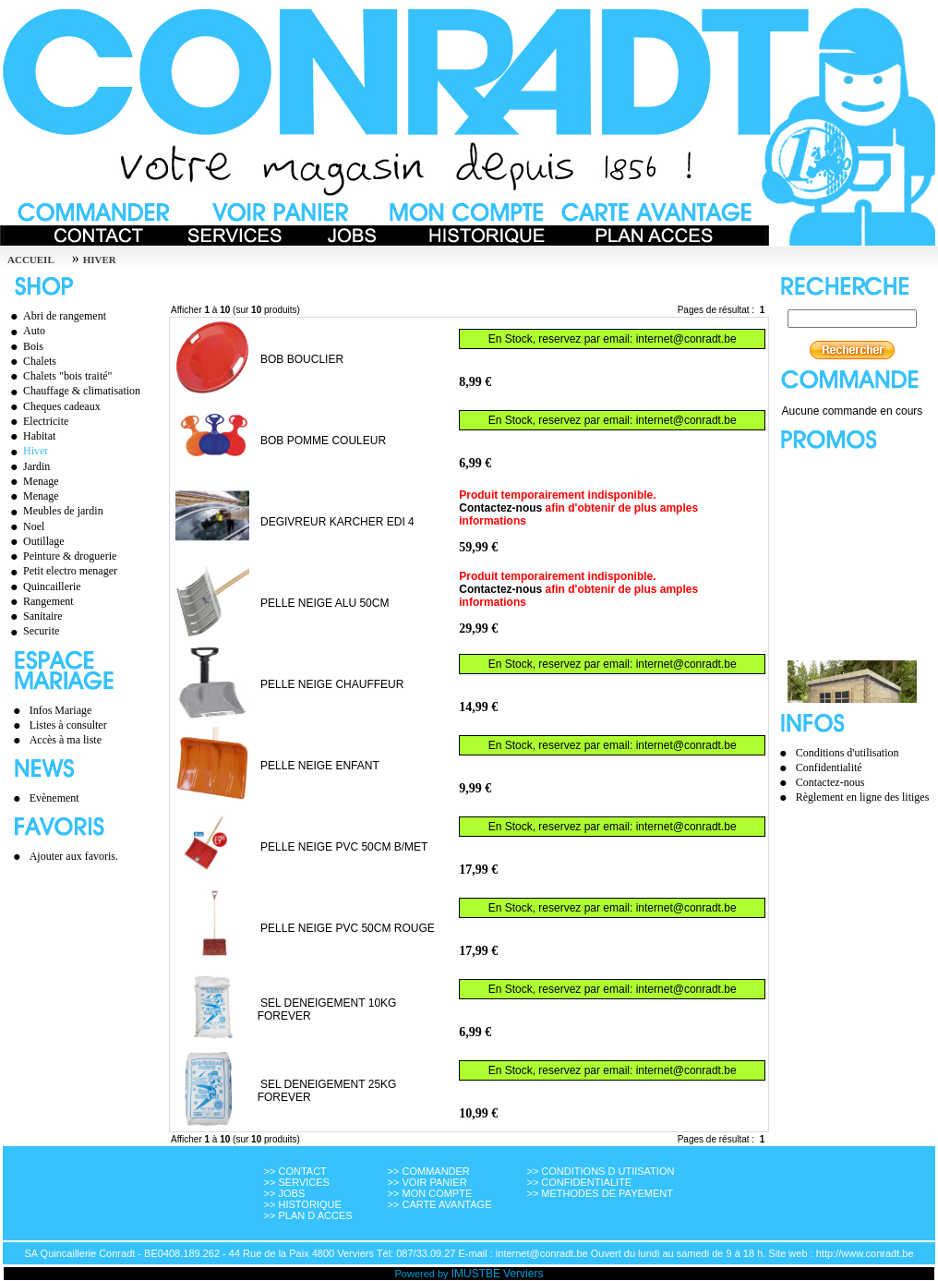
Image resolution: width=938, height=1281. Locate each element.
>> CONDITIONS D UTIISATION (600, 1171)
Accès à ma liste (66, 739)
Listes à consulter (68, 725)
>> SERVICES (297, 1182)
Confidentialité (829, 767)
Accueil (30, 259)
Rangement (40, 601)
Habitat (30, 435)
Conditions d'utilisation (847, 752)
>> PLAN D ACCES (308, 1215)
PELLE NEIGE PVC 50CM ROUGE (347, 928)
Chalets (31, 361)
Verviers (523, 1273)
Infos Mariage (61, 710)
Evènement (54, 798)
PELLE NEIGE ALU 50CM (324, 603)
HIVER (99, 259)
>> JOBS (285, 1193)
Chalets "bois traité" (59, 375)
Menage (32, 481)
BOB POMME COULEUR (323, 440)
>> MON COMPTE (430, 1193)
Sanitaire (34, 616)
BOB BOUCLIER (301, 359)
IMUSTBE (475, 1273)
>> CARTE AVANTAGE (440, 1204)
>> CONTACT (295, 1171)
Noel (25, 526)
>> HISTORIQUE (303, 1204)
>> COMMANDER (429, 1171)
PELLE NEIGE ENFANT (319, 765)
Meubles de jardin (54, 510)
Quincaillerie (43, 586)
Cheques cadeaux (53, 406)
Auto (25, 330)
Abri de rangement (56, 315)
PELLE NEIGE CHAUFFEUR (331, 684)
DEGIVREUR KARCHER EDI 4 (337, 521)
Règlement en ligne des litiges (863, 797)
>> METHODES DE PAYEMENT (599, 1193)
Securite (32, 630)
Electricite (37, 421)
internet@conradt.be (686, 338)
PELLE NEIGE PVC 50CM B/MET (343, 846)
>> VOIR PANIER (427, 1182)
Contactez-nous (500, 508)
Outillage (35, 541)
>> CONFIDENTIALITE (578, 1182)
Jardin (28, 466)
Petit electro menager (61, 570)
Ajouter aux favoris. (74, 856)
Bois (24, 346)
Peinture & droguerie (61, 556)
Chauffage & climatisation (73, 390)
